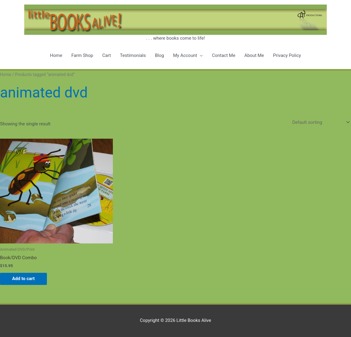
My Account (185, 55)
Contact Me (223, 55)
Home (56, 55)
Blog (159, 55)
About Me (254, 55)
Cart (106, 55)
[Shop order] (320, 122)
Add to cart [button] (23, 278)
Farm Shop (82, 55)
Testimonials (133, 55)
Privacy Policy (287, 55)
